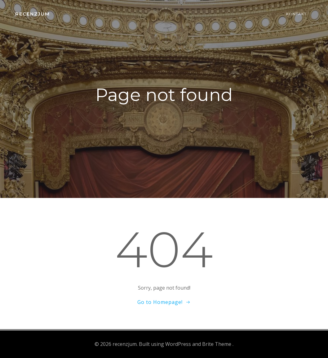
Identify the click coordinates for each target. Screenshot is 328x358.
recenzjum (32, 14)
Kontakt (296, 13)
